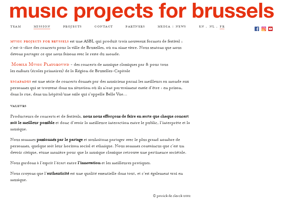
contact (103, 27)
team (15, 27)
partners (135, 27)
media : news (172, 27)
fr (222, 27)
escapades (20, 82)
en (201, 27)
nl (212, 27)
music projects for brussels (39, 42)
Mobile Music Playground (40, 65)
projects (72, 27)
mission (42, 27)
